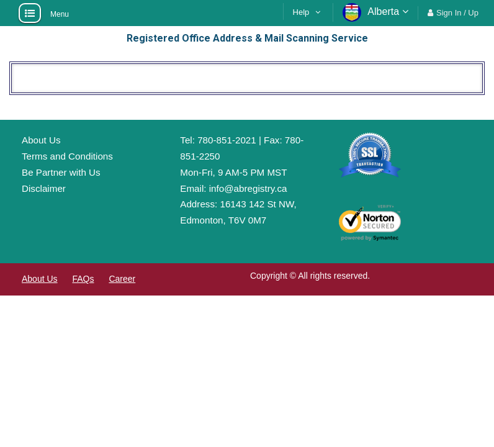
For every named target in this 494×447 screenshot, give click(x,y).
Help (301, 12)
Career (122, 279)
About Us (41, 140)
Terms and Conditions (67, 156)
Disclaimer (44, 188)
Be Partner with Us (61, 172)
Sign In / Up (457, 12)
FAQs (83, 279)
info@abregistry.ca (248, 188)
